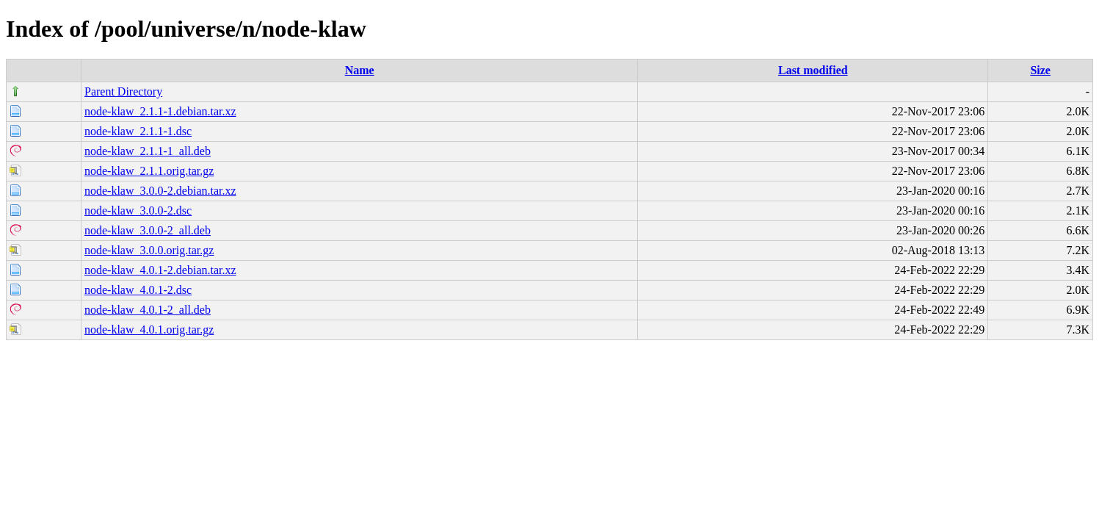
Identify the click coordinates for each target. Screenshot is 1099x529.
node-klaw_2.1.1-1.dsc (138, 131)
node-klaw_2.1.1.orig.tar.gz (149, 171)
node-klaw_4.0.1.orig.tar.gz (149, 329)
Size (1040, 70)
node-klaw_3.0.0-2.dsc (138, 210)
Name (359, 70)
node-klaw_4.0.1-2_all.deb (147, 309)
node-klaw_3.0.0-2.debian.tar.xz (160, 190)
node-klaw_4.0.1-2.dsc (138, 290)
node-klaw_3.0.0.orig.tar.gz (149, 250)
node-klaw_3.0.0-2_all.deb (147, 230)
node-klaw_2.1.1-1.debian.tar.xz (160, 111)
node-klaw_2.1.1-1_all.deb (147, 151)
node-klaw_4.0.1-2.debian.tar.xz (160, 270)
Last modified (813, 70)
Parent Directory (123, 91)
